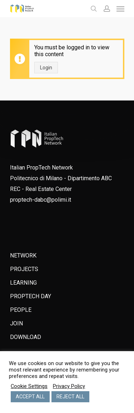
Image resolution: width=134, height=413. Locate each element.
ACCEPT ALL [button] (30, 396)
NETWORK (23, 255)
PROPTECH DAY (30, 296)
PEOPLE (20, 309)
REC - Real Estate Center (41, 189)
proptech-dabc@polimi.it (40, 199)
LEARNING (23, 282)
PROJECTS (24, 269)
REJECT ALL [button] (70, 396)
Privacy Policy (69, 386)
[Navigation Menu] (120, 8)
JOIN (16, 323)
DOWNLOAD (25, 337)
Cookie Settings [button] (29, 386)
